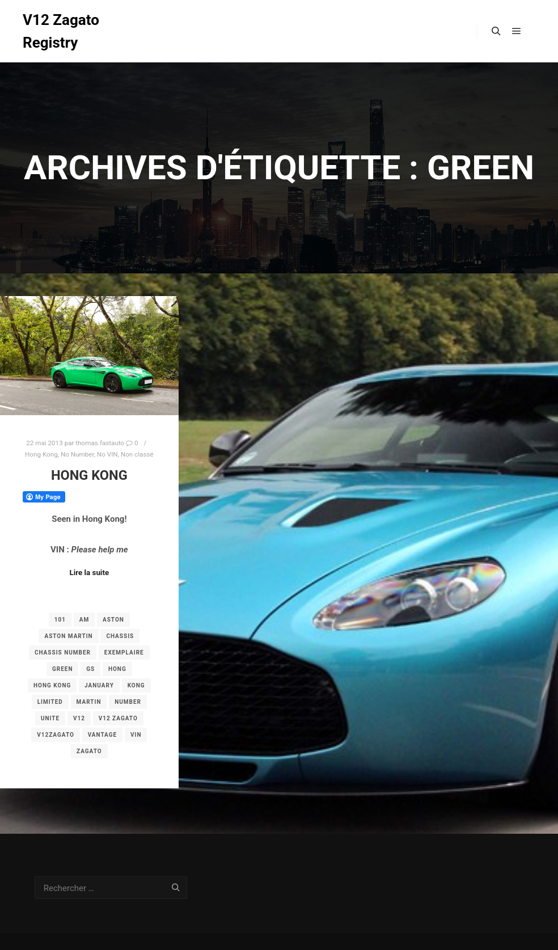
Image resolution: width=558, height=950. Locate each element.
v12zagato (55, 735)
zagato (89, 751)
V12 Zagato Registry (61, 31)
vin (136, 735)
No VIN (107, 454)
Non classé (137, 454)
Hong (117, 669)
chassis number (63, 652)
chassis (120, 636)
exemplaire (124, 652)
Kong (136, 685)
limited (50, 702)
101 (60, 620)
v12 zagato (118, 718)
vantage (102, 735)
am (84, 620)
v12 (79, 718)
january (99, 685)
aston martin (68, 636)
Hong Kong (41, 454)
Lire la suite (89, 572)
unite (50, 718)
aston (113, 620)
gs (90, 669)
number (128, 702)
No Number (77, 454)
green (62, 669)
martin (89, 702)
